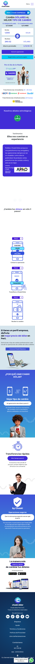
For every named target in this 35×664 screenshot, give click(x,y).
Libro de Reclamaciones (17, 636)
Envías (7, 30)
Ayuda (17, 625)
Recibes (7, 39)
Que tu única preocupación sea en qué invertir (17, 517)
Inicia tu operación (17, 52)
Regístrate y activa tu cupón (17, 57)
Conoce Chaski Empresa (17, 349)
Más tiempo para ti (17, 458)
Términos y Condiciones (17, 629)
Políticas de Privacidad (17, 632)
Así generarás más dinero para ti (17, 403)
